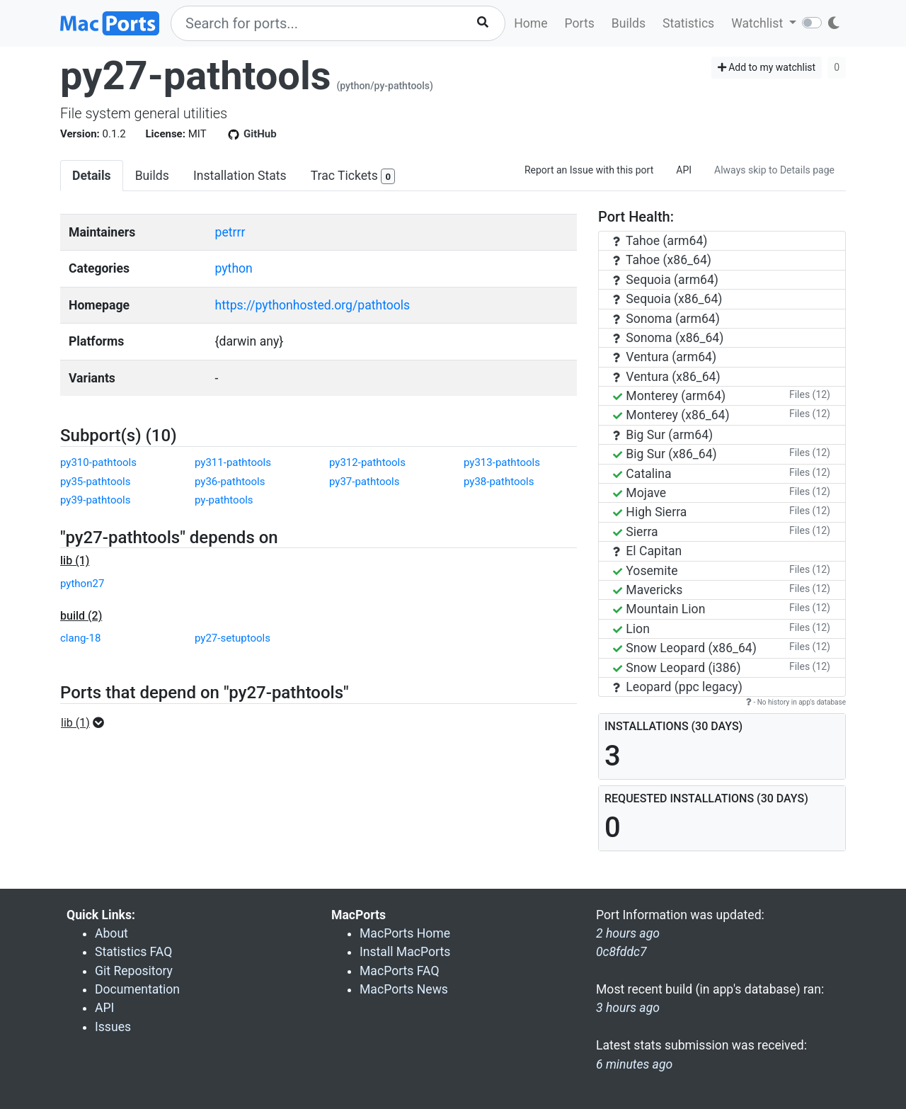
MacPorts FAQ (400, 971)
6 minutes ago (634, 1064)
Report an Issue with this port (588, 170)
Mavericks (647, 590)
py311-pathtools (233, 462)
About (111, 933)
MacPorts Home (405, 933)
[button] (86, 723)
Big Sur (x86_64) (665, 454)
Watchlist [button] (758, 23)
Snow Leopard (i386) (677, 668)
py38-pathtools (499, 481)
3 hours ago (628, 1008)
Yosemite (645, 571)
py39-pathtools (95, 500)
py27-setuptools (232, 638)
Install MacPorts (405, 952)
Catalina (642, 474)
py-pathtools (224, 500)
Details (91, 176)
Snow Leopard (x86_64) (685, 648)
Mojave (639, 493)
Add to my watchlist (767, 67)
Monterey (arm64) (669, 396)
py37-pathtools (364, 481)
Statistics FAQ (133, 952)
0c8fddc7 (621, 952)
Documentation (137, 989)
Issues (113, 1027)
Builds (629, 23)
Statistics (688, 23)
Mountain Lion (659, 609)
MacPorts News (404, 989)
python (234, 268)
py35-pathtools (95, 481)
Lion (631, 629)
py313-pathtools (502, 462)
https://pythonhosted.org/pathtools (313, 305)
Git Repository (134, 971)
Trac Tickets (353, 177)
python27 (82, 583)
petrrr (230, 232)
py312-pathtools (367, 462)
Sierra (635, 532)
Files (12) (809, 394)
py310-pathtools (98, 462)
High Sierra (650, 512)
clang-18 (80, 638)
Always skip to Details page (774, 170)
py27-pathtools (195, 75)
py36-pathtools (230, 481)
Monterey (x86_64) (671, 415)
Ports (580, 23)
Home (530, 23)
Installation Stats (240, 176)
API (684, 170)
